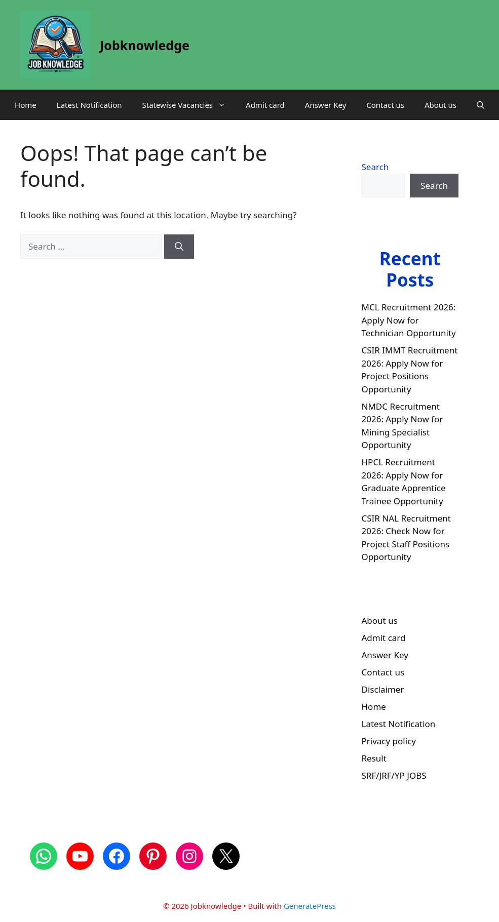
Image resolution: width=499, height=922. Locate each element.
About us (440, 105)
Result (374, 758)
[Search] (179, 246)
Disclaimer (383, 689)
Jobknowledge (144, 45)
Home (25, 105)
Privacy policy (389, 741)
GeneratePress (310, 906)
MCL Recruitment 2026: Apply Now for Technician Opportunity (409, 320)
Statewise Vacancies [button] (189, 105)
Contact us (385, 105)
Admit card (265, 105)
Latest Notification (89, 105)
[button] (480, 105)
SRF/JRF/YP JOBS (394, 775)
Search (375, 167)
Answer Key (325, 105)
